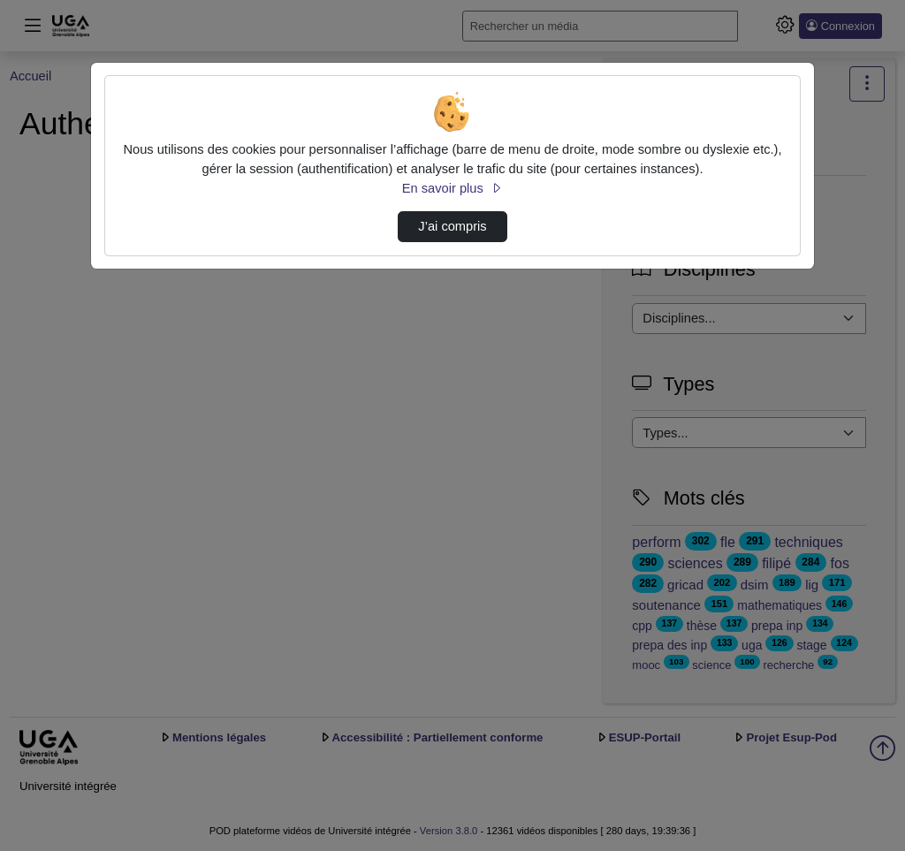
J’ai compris (452, 226)
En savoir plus (452, 188)
